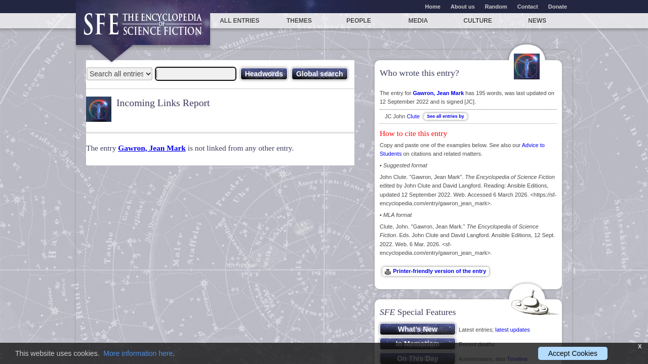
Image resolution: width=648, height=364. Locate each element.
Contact (527, 7)
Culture (478, 20)
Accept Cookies (572, 353)
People (358, 20)
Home (433, 7)
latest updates (512, 330)
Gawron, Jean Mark (152, 148)
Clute (413, 116)
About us (463, 7)
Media (418, 20)
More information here (138, 353)
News (537, 20)
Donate (557, 7)
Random (496, 7)
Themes (299, 20)
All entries (239, 20)
